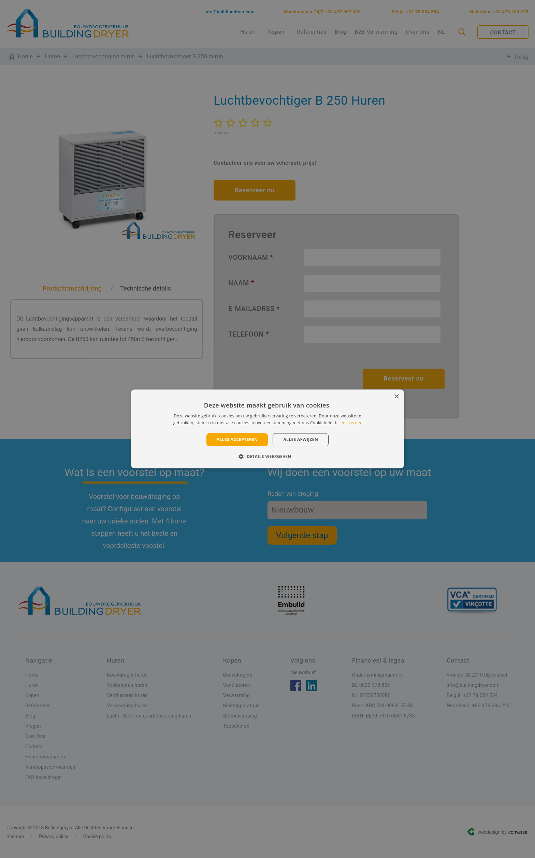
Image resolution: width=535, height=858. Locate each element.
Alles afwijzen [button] (300, 439)
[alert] (267, 429)
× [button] (396, 396)
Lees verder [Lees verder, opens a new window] (350, 423)
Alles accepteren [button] (237, 439)
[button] (267, 456)
